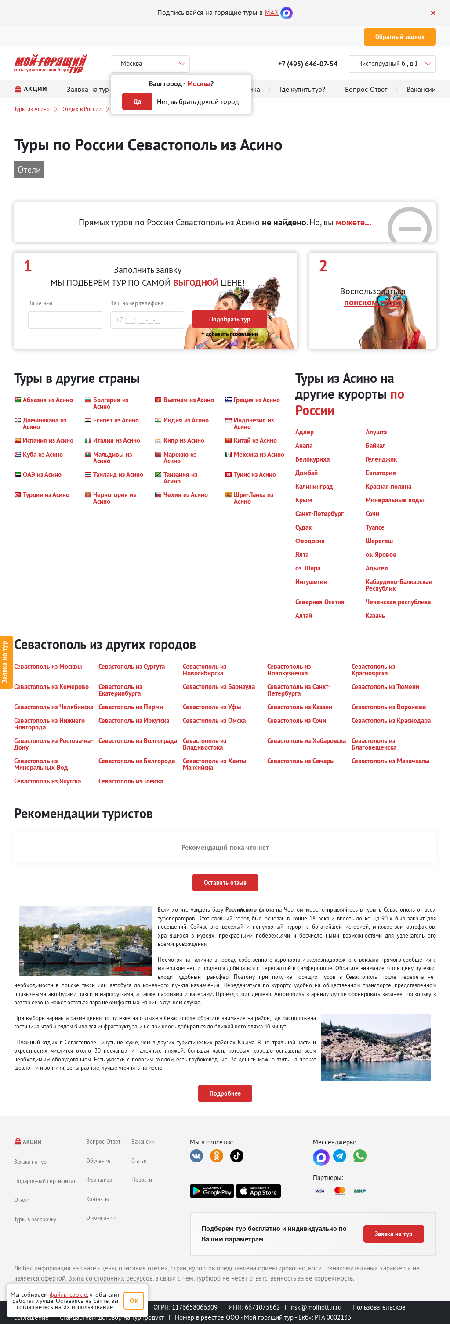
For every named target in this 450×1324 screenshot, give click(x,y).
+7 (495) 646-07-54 (308, 64)
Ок (134, 1300)
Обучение (98, 1160)
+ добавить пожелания (229, 334)
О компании (101, 1217)
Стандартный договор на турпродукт (112, 1317)
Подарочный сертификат (45, 1180)
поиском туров (373, 302)
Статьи (139, 1160)
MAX (272, 12)
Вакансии (143, 1141)
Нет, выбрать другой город (198, 101)
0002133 (339, 1317)
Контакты (97, 1198)
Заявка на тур (30, 1161)
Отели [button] (29, 169)
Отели (21, 1199)
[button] (43, 403)
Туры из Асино (32, 108)
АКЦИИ (28, 1142)
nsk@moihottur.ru (316, 1307)
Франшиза (99, 1179)
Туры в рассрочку (35, 1219)
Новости (141, 1179)
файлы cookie (68, 1295)
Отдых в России (82, 108)
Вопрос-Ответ (103, 1141)
